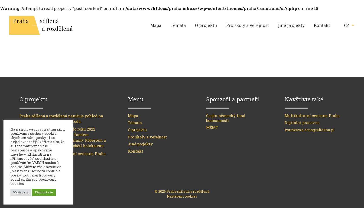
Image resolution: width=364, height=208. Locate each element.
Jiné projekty (291, 25)
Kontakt (322, 25)
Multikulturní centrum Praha (312, 115)
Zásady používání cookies (33, 181)
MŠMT (212, 127)
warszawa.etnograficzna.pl (310, 129)
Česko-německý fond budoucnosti (225, 118)
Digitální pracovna (302, 122)
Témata (178, 25)
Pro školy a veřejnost (247, 25)
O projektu (206, 25)
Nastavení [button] (20, 192)
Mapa (155, 25)
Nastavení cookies (182, 196)
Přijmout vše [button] (44, 192)
